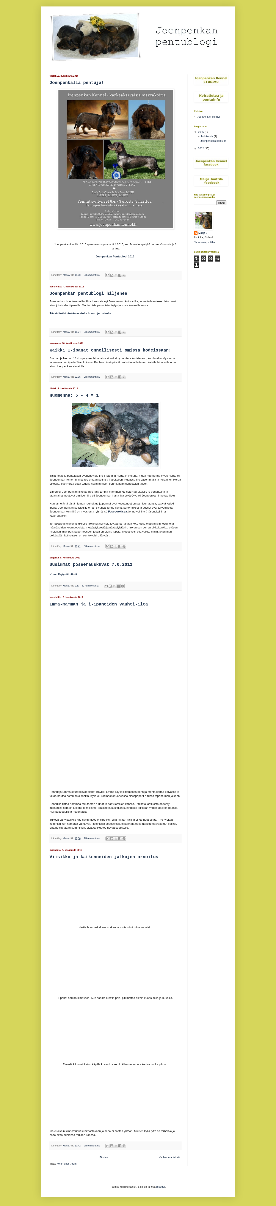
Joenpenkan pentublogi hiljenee (88, 293)
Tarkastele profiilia (204, 242)
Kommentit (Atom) (66, 1163)
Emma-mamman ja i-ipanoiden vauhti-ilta (99, 604)
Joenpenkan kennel (208, 116)
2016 (201, 132)
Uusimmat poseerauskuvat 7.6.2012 (91, 564)
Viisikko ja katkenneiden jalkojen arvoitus (104, 856)
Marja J (202, 233)
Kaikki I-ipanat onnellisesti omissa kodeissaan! (110, 350)
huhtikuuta (207, 136)
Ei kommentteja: (92, 275)
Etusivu (103, 1157)
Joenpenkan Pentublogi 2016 (115, 256)
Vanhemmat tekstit (169, 1157)
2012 (201, 148)
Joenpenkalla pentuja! (77, 82)
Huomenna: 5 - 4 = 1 (74, 395)
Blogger (160, 1186)
